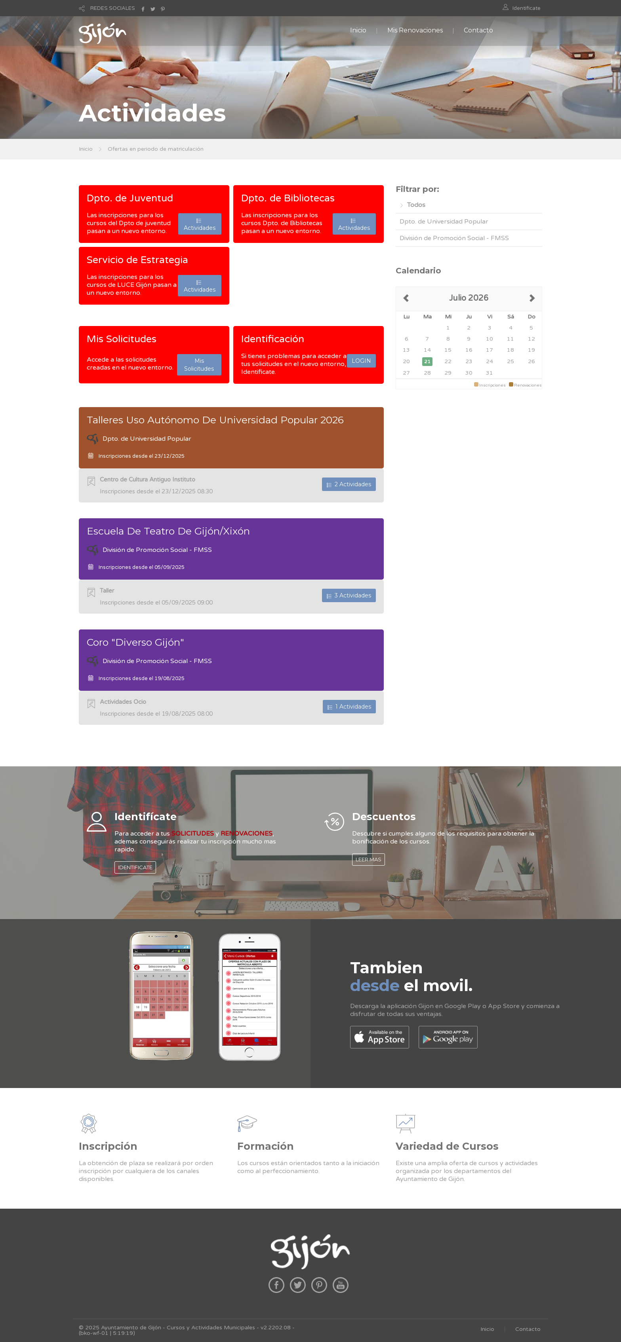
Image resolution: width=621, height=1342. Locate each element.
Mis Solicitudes (121, 339)
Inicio (358, 30)
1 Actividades (349, 706)
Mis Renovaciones (415, 30)
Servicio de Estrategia (137, 260)
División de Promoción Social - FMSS (454, 238)
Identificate (526, 8)
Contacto (478, 30)
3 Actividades (349, 595)
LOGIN (361, 360)
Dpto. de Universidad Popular (444, 222)
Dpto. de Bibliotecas (288, 198)
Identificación (272, 339)
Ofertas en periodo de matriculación (156, 149)
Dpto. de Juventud (130, 198)
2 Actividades (349, 484)
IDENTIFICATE (135, 867)
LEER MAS (368, 859)
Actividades (199, 223)
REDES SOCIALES (112, 8)
